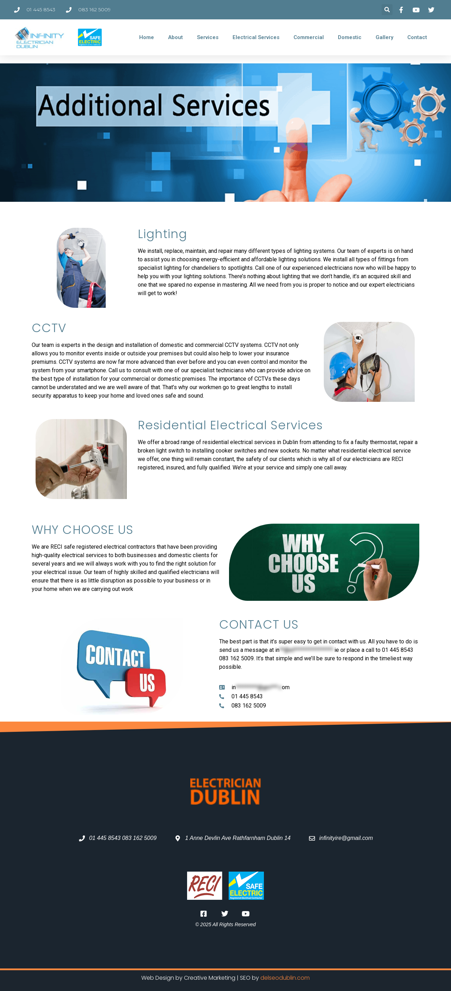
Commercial (309, 37)
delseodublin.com (285, 978)
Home (146, 37)
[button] (387, 9)
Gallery (384, 37)
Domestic (350, 37)
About (175, 37)
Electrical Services (256, 37)
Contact (417, 37)
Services (207, 37)
